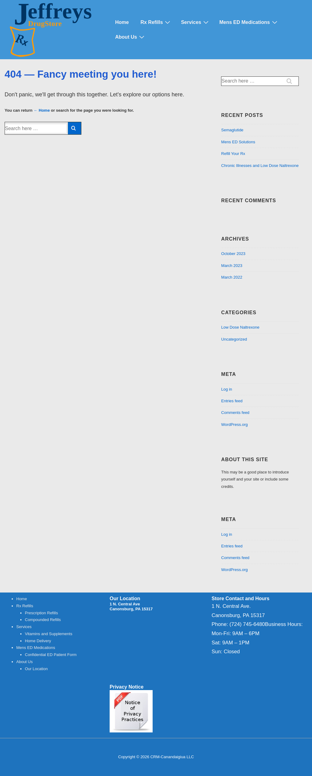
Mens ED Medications (249, 22)
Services (195, 22)
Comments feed (235, 412)
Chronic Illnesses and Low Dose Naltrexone (259, 165)
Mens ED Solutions (238, 142)
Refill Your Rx (233, 153)
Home (122, 22)
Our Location (36, 668)
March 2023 (231, 265)
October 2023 (233, 253)
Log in (226, 389)
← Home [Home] (41, 110)
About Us (130, 37)
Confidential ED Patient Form (50, 654)
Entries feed (231, 401)
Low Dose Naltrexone (240, 327)
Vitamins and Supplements (48, 633)
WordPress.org (234, 424)
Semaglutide (232, 130)
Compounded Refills (43, 619)
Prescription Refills (41, 613)
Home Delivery (38, 641)
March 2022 (231, 277)
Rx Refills (156, 22)
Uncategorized (234, 339)
